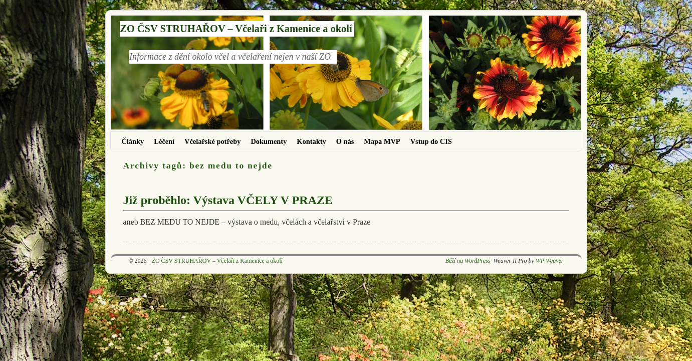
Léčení (164, 141)
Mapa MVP (382, 141)
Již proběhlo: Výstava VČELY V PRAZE (228, 200)
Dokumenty (269, 141)
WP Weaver (550, 260)
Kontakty (311, 141)
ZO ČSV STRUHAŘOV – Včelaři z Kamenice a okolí (236, 28)
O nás (345, 141)
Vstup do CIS (431, 141)
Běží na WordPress (467, 260)
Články (133, 141)
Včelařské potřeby (212, 141)
